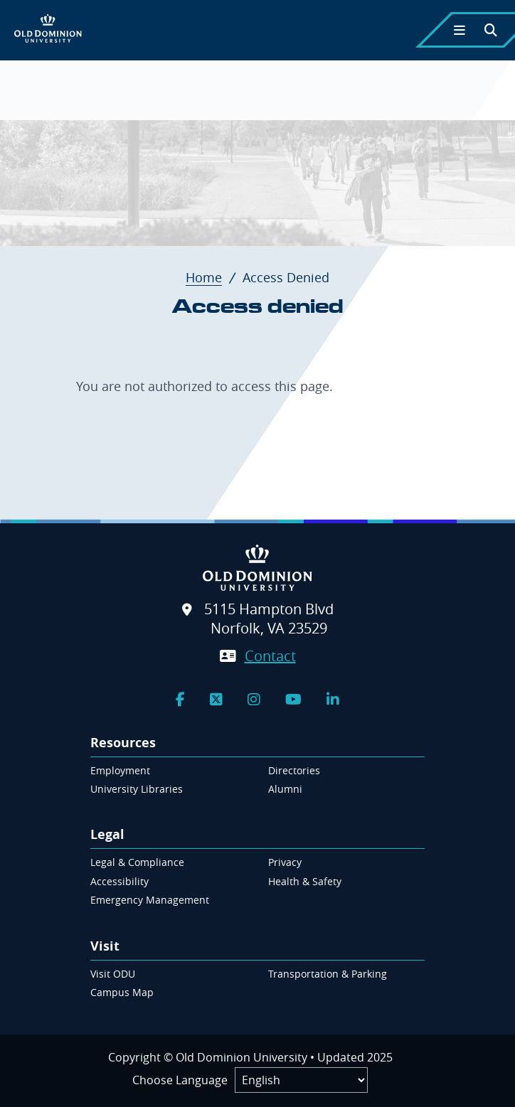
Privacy (285, 862)
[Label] (301, 1080)
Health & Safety (304, 881)
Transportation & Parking (327, 973)
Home (212, 277)
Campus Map (122, 992)
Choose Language (180, 1080)
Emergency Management (149, 900)
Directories (294, 770)
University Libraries (136, 789)
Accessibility (119, 881)
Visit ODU (112, 973)
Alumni (285, 789)
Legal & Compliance (137, 862)
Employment (120, 770)
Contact (270, 655)
